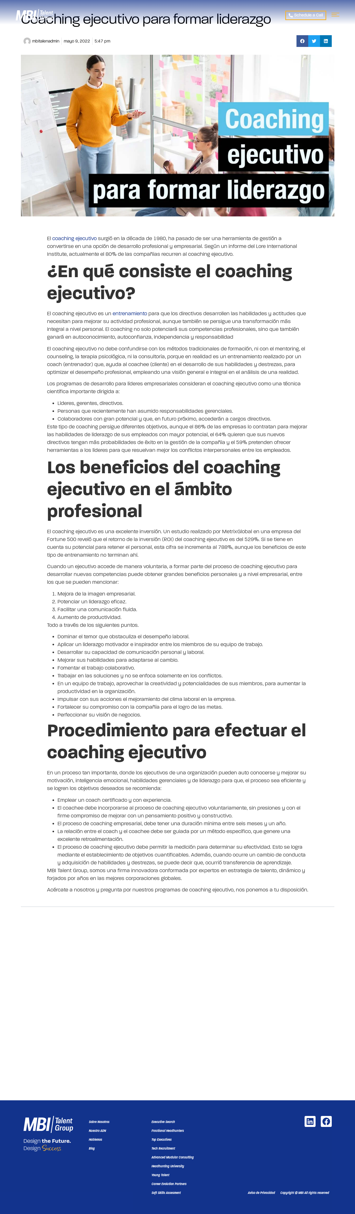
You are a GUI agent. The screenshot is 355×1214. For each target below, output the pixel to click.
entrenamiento (130, 314)
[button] (302, 41)
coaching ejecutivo (74, 238)
